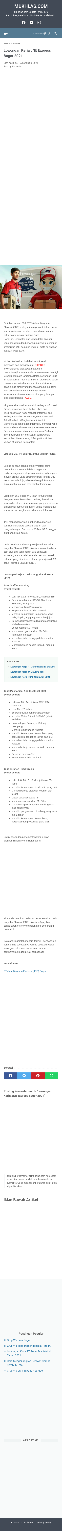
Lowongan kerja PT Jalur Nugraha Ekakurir (32, 666)
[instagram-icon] (38, 22)
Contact (15, 1522)
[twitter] (24, 1075)
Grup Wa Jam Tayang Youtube (25, 1370)
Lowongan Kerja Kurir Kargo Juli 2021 (30, 677)
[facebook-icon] (23, 22)
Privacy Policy (44, 1522)
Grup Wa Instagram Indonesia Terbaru (29, 1345)
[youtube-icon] (31, 22)
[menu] (8, 33)
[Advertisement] (31, 166)
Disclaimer (28, 1522)
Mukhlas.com (31, 6)
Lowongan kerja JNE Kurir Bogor (27, 671)
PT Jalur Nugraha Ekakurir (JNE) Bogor (25, 971)
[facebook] (10, 1075)
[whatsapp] (51, 1075)
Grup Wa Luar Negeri (19, 1340)
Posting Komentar (13, 66)
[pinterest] (38, 1075)
